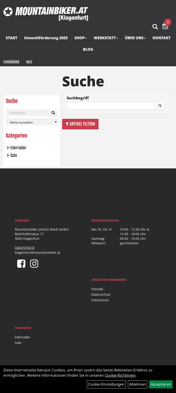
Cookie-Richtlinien (120, 375)
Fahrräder (11, 62)
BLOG (88, 49)
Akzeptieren (161, 384)
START (11, 37)
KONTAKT (161, 37)
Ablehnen (137, 384)
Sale (29, 62)
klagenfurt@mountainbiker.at (37, 252)
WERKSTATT (106, 37)
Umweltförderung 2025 (46, 37)
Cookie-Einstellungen (106, 384)
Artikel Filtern (80, 123)
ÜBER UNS (135, 37)
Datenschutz (101, 294)
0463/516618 (24, 247)
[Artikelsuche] (155, 27)
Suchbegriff (78, 97)
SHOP (80, 37)
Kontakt (97, 289)
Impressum (100, 300)
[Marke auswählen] (32, 122)
